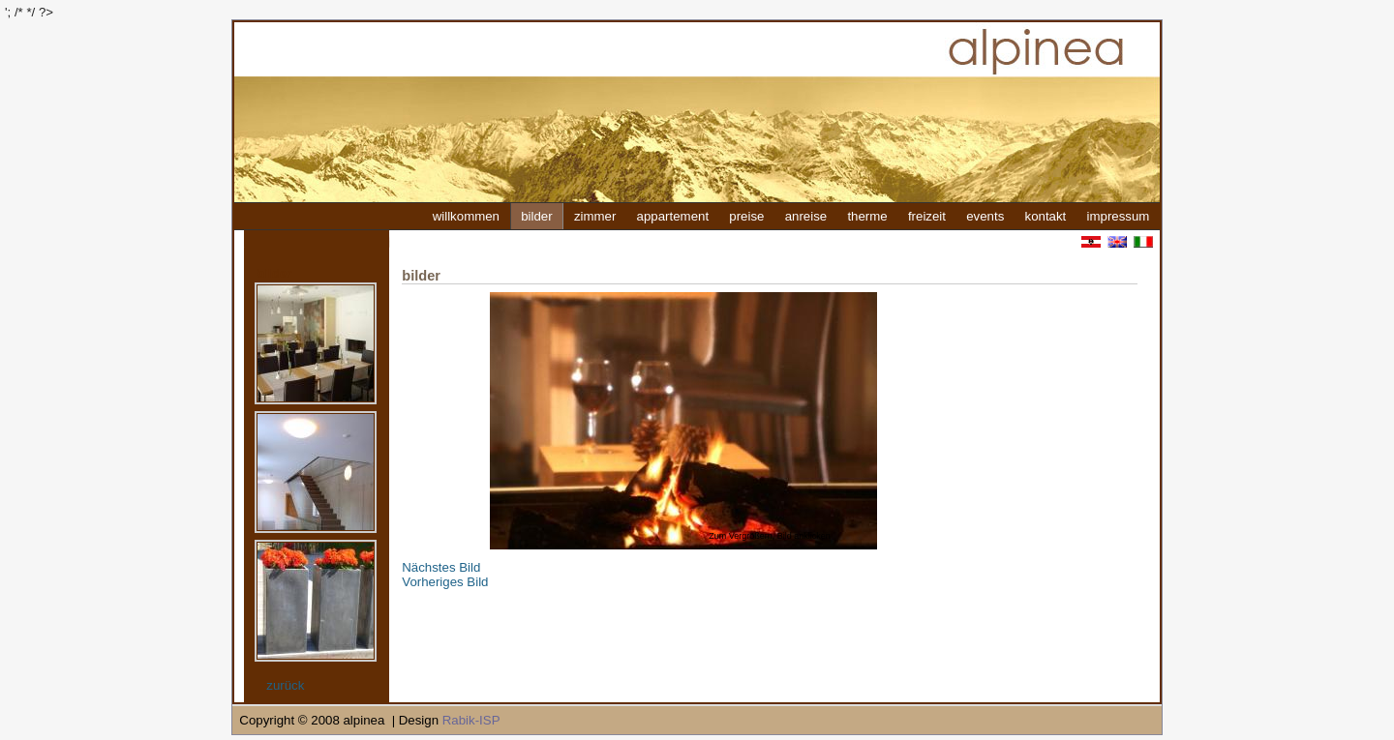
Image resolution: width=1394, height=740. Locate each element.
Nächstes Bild (441, 567)
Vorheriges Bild (445, 582)
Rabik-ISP (471, 720)
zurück (285, 685)
